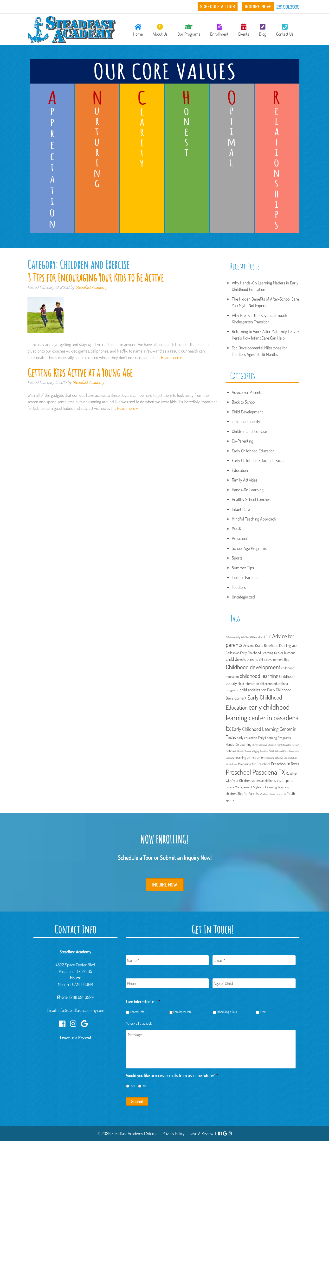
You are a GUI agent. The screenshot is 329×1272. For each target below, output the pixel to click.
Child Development (247, 411)
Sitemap (153, 1133)
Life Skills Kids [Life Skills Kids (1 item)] (290, 757)
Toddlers (239, 587)
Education (240, 470)
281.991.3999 (287, 7)
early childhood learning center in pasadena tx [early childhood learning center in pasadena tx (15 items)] (262, 717)
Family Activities (244, 479)
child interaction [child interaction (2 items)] (248, 683)
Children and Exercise (249, 431)
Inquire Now (164, 884)
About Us (160, 30)
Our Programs (188, 30)
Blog (262, 30)
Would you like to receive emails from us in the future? (172, 1075)
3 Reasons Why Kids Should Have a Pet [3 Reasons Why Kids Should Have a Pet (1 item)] (244, 637)
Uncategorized (243, 596)
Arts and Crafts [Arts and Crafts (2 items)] (253, 645)
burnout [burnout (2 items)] (289, 652)
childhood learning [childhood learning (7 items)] (259, 675)
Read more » (171, 357)
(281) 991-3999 (81, 997)
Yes (133, 1086)
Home (138, 30)
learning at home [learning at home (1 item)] (274, 757)
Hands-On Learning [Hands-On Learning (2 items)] (239, 744)
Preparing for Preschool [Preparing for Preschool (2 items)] (254, 764)
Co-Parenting (242, 440)
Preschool (240, 538)
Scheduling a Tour (227, 1012)
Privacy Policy (173, 1133)
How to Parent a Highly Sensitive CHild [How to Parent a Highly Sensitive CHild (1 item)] (255, 751)
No (144, 1086)
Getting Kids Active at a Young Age (79, 372)
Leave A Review (200, 1133)
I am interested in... (143, 1001)
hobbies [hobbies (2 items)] (231, 751)
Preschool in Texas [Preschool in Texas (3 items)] (285, 763)
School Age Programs (249, 548)
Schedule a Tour (217, 6)
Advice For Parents (247, 392)
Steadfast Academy (91, 287)
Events (243, 30)
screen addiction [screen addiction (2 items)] (262, 780)
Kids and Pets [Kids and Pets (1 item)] (281, 751)
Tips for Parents (245, 577)
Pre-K (236, 528)
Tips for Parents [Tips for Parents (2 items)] (248, 793)
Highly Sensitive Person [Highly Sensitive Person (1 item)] (288, 744)
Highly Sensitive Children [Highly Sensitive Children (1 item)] (264, 744)
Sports (237, 557)
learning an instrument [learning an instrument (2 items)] (250, 757)
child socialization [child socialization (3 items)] (253, 689)
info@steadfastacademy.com (81, 1010)
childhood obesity (246, 421)
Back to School (244, 402)
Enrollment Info (182, 1012)
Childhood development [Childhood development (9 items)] (253, 667)
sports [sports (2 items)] (289, 780)
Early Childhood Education (253, 450)
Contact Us (284, 30)
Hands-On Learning (248, 489)
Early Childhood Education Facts (258, 460)
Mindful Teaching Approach (254, 518)
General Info (137, 1012)
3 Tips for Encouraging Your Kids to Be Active (95, 277)
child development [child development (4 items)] (242, 659)
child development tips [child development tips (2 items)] (274, 659)
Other (263, 1012)
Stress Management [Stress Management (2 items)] (239, 787)
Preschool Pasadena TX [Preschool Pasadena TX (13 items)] (255, 772)
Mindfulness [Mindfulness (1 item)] (231, 764)
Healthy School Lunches (251, 499)
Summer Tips (243, 567)
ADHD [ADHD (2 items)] (267, 637)
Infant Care (241, 509)
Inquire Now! (258, 6)
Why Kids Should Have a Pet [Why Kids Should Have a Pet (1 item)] (273, 794)
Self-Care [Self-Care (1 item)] (279, 781)
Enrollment (219, 30)
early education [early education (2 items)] (247, 737)
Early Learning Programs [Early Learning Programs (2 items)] (274, 737)
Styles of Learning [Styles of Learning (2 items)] (265, 787)
